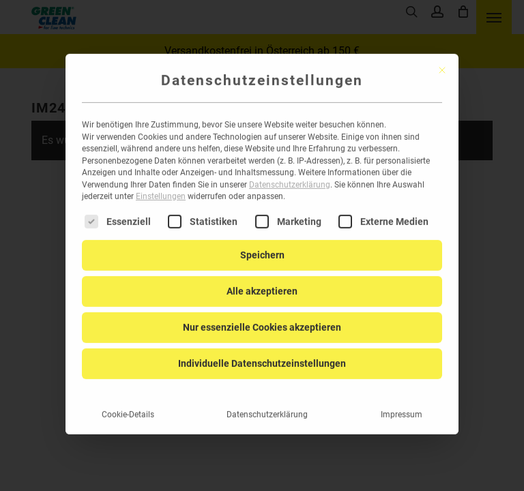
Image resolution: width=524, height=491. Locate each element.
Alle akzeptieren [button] (262, 274)
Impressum (401, 398)
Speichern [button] (262, 238)
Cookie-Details (128, 398)
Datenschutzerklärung (289, 168)
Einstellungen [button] (161, 180)
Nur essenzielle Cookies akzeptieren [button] (262, 311)
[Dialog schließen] (442, 54)
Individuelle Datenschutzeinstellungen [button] (262, 347)
